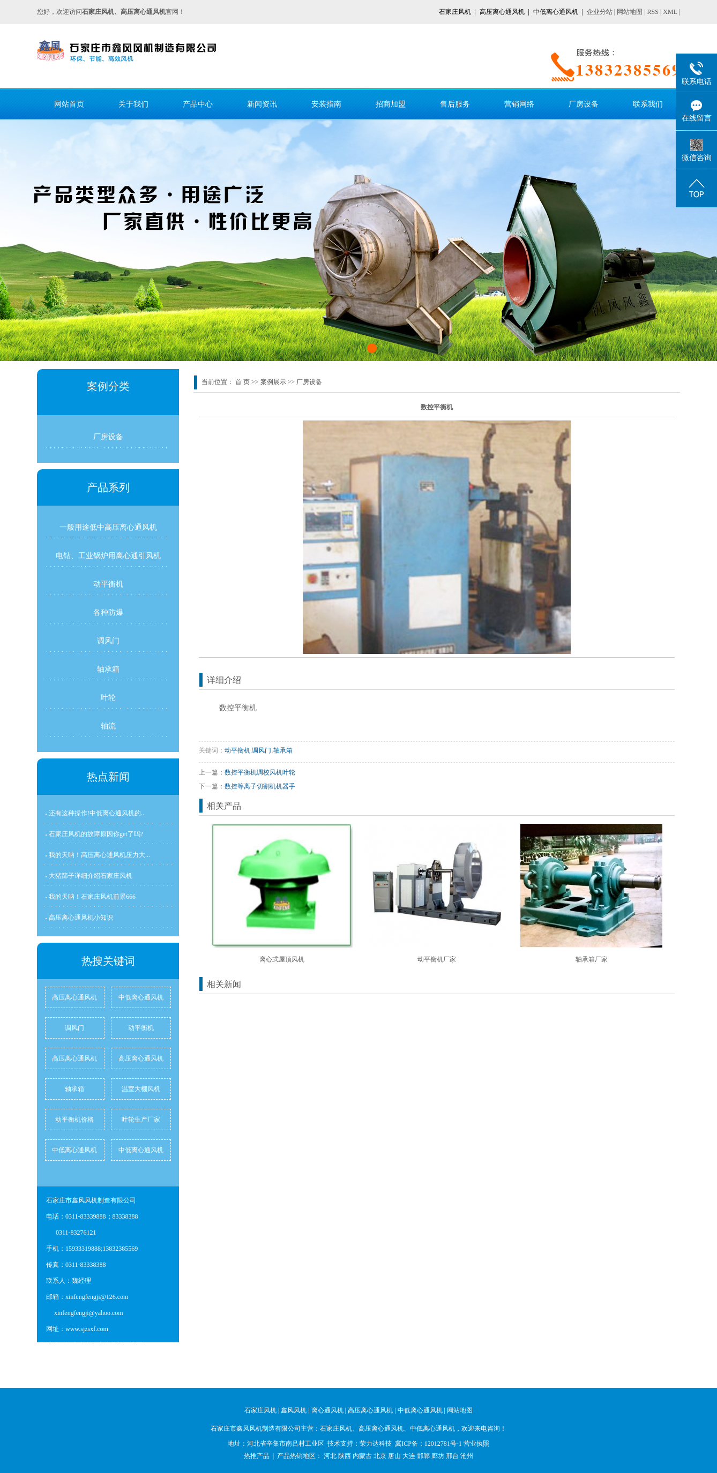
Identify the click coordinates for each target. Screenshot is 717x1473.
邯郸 (423, 1456)
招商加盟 (391, 104)
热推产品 (257, 1456)
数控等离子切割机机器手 (260, 786)
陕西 (344, 1456)
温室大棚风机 (141, 1089)
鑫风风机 (294, 1410)
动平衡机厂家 (436, 959)
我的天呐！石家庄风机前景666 (92, 896)
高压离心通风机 (502, 12)
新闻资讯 (262, 104)
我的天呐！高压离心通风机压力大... (99, 855)
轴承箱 (108, 669)
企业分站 (600, 12)
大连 (408, 1456)
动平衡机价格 (74, 1119)
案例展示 (273, 382)
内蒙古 (362, 1456)
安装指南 (326, 104)
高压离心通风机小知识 (81, 917)
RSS (653, 12)
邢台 (452, 1456)
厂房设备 (584, 104)
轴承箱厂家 (592, 959)
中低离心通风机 (555, 12)
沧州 (466, 1456)
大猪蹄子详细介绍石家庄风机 (90, 876)
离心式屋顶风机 (281, 959)
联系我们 (648, 104)
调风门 (108, 640)
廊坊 (437, 1456)
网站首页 (69, 104)
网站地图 (630, 12)
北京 (380, 1456)
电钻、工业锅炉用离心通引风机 (108, 555)
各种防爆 (108, 612)
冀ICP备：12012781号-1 (428, 1443)
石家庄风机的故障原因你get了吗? (96, 834)
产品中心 (198, 104)
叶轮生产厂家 (141, 1119)
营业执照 (476, 1443)
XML (670, 12)
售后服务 (455, 104)
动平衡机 (108, 584)
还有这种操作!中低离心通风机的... (97, 813)
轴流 (108, 726)
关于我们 (133, 104)
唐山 (394, 1456)
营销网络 (519, 104)
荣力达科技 (376, 1443)
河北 (330, 1456)
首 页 (242, 382)
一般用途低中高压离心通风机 (108, 527)
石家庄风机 (455, 12)
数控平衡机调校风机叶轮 (260, 772)
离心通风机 (327, 1410)
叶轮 (108, 697)
